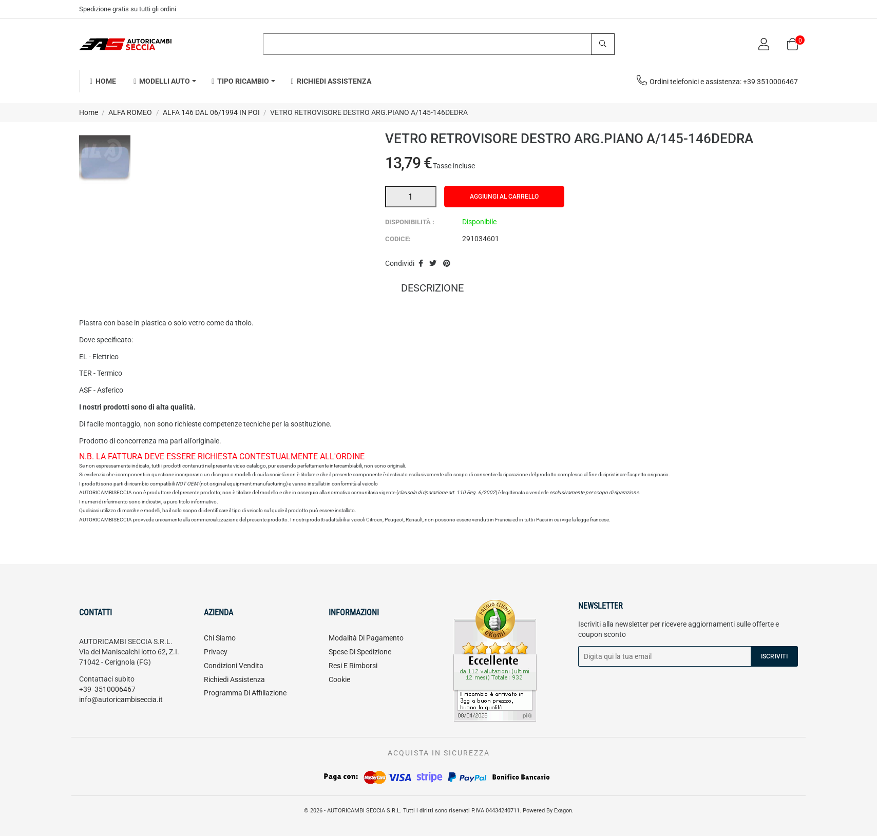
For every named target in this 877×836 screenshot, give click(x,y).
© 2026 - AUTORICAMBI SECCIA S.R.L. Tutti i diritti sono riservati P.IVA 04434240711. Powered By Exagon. (439, 810)
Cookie (339, 679)
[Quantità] (410, 196)
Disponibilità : (409, 222)
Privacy (215, 652)
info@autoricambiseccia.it (121, 699)
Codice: (398, 239)
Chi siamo (220, 638)
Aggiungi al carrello (504, 196)
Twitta (433, 263)
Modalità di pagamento (366, 638)
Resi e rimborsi (353, 666)
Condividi (421, 263)
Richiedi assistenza (234, 679)
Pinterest (447, 263)
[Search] (439, 44)
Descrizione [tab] (432, 289)
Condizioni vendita (233, 666)
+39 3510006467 (107, 689)
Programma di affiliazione (245, 693)
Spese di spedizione (360, 652)
